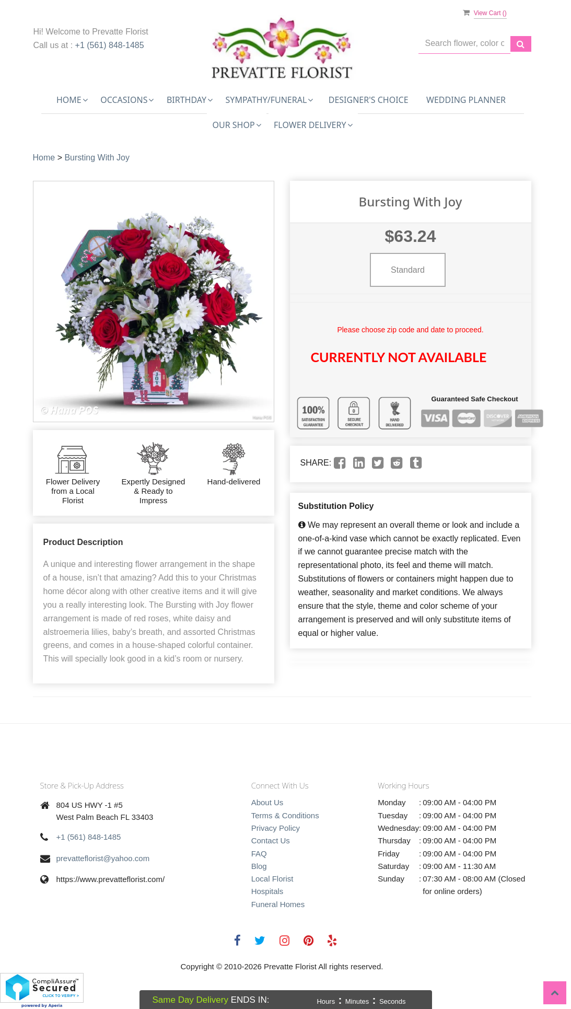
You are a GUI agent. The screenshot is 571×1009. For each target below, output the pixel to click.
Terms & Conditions (285, 815)
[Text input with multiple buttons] (464, 43)
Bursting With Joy (96, 157)
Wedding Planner (466, 100)
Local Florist (272, 878)
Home (44, 157)
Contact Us (270, 840)
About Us (267, 802)
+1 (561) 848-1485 (109, 45)
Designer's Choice (369, 100)
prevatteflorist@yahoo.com (103, 858)
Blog (259, 866)
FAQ (259, 853)
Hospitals (267, 891)
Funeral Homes (278, 904)
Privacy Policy (275, 828)
